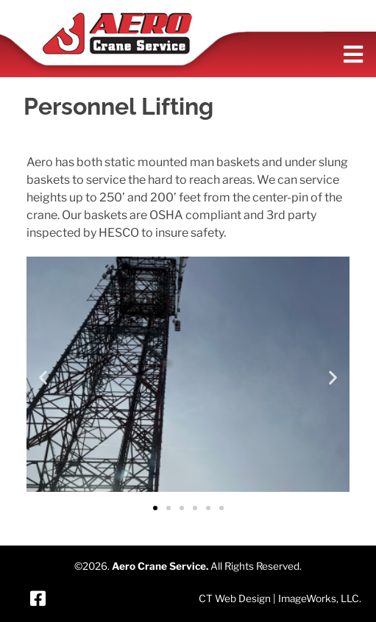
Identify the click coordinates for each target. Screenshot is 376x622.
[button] (43, 377)
